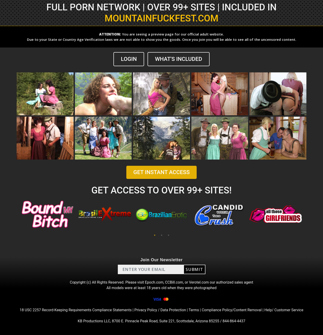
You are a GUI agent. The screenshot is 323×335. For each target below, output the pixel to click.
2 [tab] (161, 235)
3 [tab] (168, 235)
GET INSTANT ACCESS (161, 172)
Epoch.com (154, 282)
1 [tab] (154, 235)
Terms (194, 310)
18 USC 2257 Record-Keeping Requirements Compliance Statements (76, 310)
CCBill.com (174, 282)
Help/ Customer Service (283, 310)
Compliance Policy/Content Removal (232, 310)
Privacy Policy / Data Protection (160, 310)
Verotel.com (199, 282)
